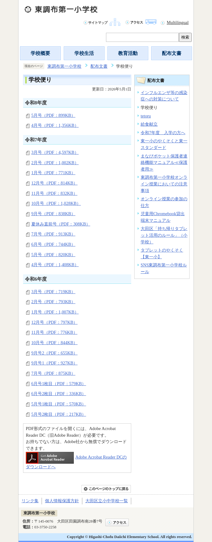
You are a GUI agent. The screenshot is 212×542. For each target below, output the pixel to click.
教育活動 (128, 53)
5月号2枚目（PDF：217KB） (58, 414)
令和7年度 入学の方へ (163, 132)
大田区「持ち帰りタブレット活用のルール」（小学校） (164, 235)
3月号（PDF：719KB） (53, 291)
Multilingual (178, 22)
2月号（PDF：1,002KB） (55, 162)
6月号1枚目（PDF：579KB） (58, 383)
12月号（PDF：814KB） (54, 183)
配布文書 (171, 53)
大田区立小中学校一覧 (106, 500)
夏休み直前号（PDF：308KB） (60, 224)
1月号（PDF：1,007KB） (55, 312)
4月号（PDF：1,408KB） (55, 264)
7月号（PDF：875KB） (53, 373)
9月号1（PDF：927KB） (54, 363)
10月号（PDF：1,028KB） (56, 203)
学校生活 (84, 53)
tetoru (146, 115)
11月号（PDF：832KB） (54, 193)
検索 (185, 37)
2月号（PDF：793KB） (53, 301)
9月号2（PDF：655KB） (54, 353)
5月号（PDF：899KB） (53, 115)
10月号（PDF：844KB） (54, 342)
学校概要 (40, 53)
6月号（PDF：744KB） (53, 244)
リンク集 (30, 500)
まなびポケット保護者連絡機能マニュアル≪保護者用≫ (164, 162)
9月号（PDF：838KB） (53, 213)
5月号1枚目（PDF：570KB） (58, 403)
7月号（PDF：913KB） (53, 234)
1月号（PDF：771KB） (53, 172)
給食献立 (149, 124)
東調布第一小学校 (64, 66)
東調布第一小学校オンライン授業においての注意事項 (164, 184)
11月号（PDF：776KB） (54, 332)
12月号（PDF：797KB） (54, 322)
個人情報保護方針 (62, 500)
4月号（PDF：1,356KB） (55, 125)
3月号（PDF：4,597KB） (55, 152)
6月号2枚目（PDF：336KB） (58, 393)
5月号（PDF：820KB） (53, 254)
